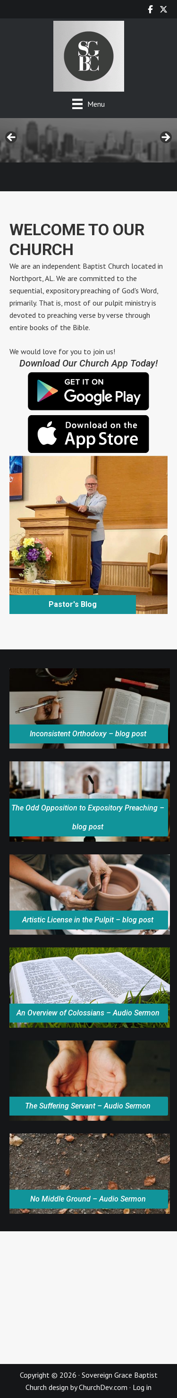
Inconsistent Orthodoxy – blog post (88, 733)
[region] (88, 140)
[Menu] (88, 104)
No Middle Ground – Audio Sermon (88, 1198)
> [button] (165, 138)
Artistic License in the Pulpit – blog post (87, 919)
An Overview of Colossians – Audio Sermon (88, 1012)
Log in (142, 1387)
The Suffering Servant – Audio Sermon (88, 1105)
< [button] (12, 138)
